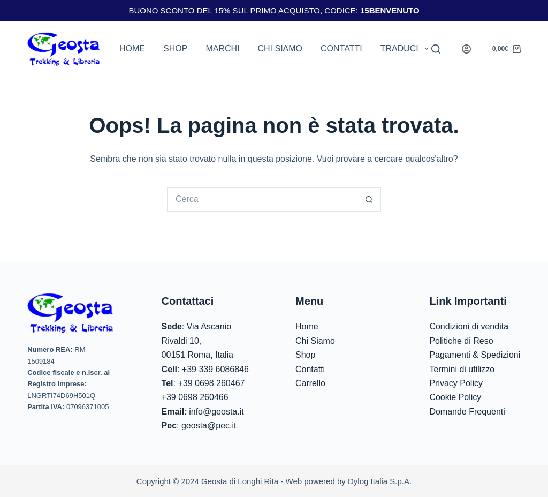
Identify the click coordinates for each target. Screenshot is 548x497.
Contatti (341, 48)
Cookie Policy (455, 397)
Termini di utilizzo (461, 369)
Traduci (406, 48)
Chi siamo (279, 48)
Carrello (310, 383)
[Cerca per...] (262, 199)
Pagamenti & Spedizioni (474, 354)
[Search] (435, 49)
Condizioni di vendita (468, 326)
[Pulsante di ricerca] (369, 199)
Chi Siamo (315, 340)
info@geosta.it (216, 411)
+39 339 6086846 (215, 369)
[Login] (466, 49)
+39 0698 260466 (195, 397)
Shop (175, 48)
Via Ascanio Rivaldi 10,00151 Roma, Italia (197, 340)
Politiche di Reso (461, 340)
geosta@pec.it (209, 425)
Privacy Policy (456, 383)
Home (132, 48)
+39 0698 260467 (211, 383)
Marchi (222, 48)
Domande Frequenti (467, 411)
